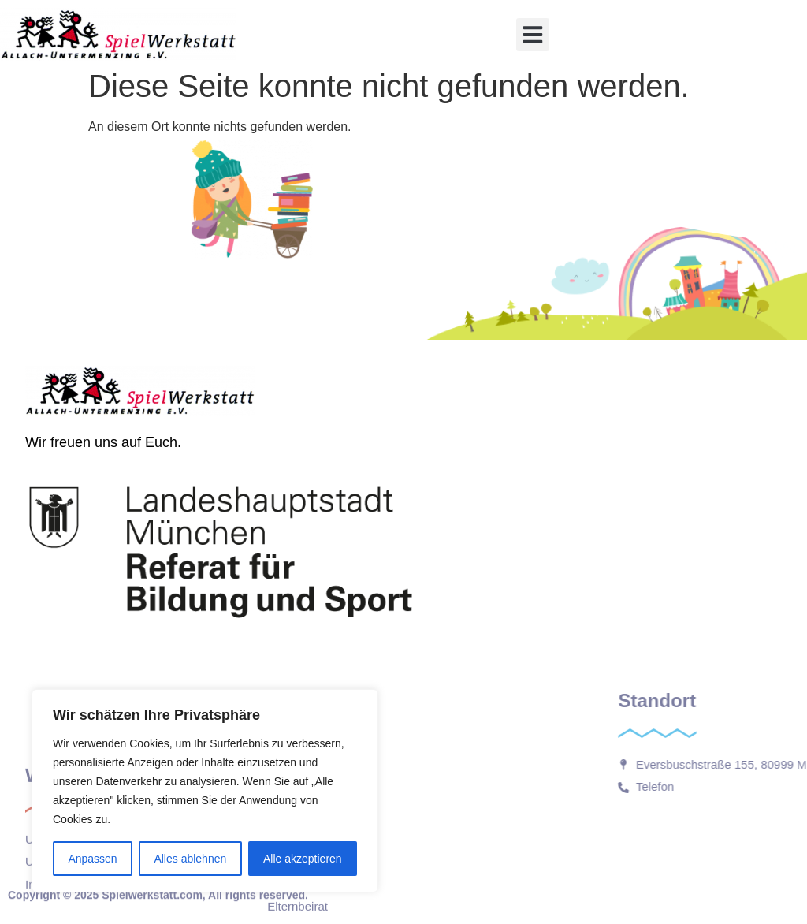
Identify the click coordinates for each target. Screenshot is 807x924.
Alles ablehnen (190, 858)
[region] (205, 790)
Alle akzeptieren (302, 858)
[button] (532, 34)
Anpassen (92, 858)
